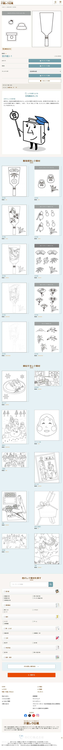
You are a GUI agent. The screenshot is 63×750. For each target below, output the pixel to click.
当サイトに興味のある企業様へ (41, 708)
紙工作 (5, 643)
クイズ (5, 621)
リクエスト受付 (6, 699)
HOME (3, 7)
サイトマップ (36, 699)
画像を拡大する (8, 49)
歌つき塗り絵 (36, 596)
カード (5, 612)
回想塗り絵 (6, 598)
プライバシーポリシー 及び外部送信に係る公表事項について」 (35, 745)
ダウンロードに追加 (46, 60)
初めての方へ (5, 696)
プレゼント (40, 692)
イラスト (35, 610)
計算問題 (5, 623)
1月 (16, 87)
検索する (32, 675)
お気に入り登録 (46, 81)
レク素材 (39, 687)
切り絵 (34, 643)
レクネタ (4, 689)
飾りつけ (5, 610)
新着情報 (35, 696)
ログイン (55, 3)
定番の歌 (5, 633)
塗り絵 (5, 652)
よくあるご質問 (6, 701)
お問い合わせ (5, 704)
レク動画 (39, 689)
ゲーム (34, 621)
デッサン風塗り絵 (37, 598)
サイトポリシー (37, 701)
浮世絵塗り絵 (7, 600)
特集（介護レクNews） (8, 692)
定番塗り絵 (9, 87)
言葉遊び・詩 (36, 633)
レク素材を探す (9, 7)
